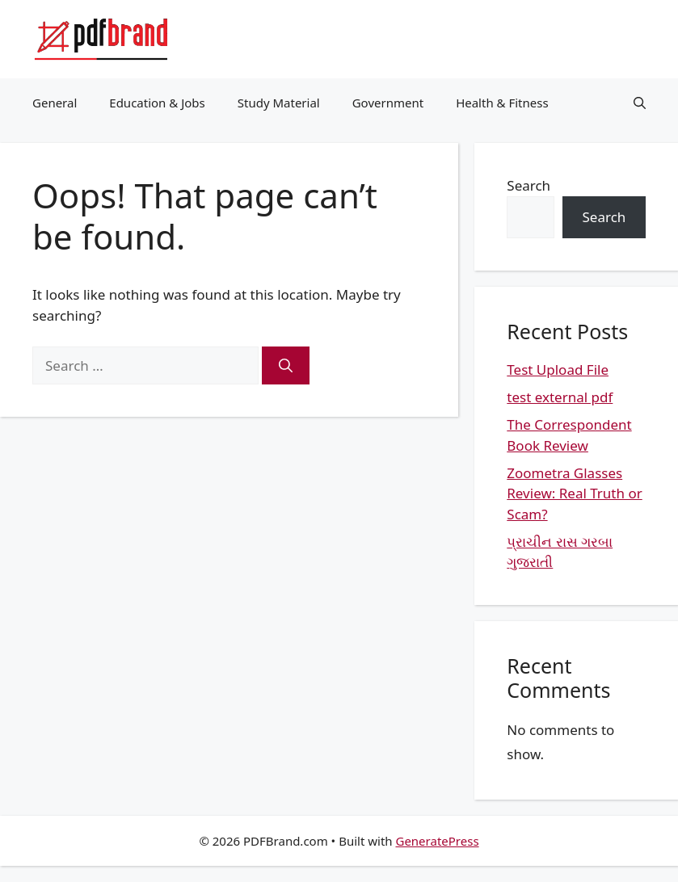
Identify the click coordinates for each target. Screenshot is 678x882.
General (54, 102)
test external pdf (560, 397)
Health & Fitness (502, 102)
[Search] (286, 365)
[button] (639, 102)
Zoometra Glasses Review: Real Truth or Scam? (574, 493)
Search (528, 185)
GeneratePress (436, 841)
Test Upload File (558, 369)
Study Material (279, 102)
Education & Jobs (156, 102)
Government (387, 102)
